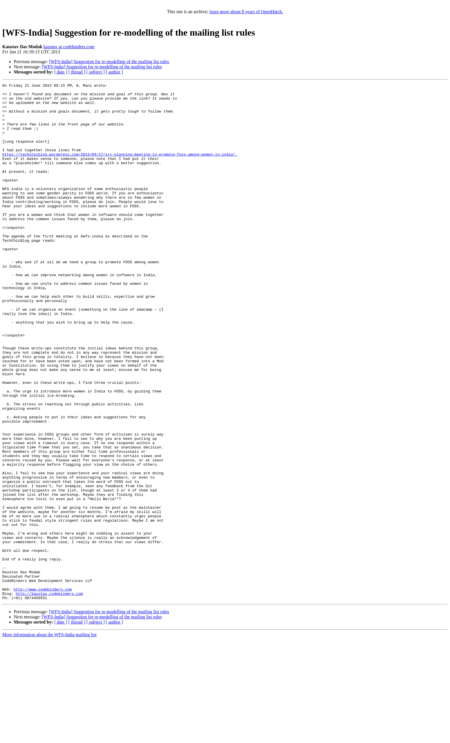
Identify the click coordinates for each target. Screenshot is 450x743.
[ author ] (114, 71)
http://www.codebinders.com (42, 690)
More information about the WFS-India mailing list (49, 738)
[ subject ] (95, 71)
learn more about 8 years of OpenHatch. (246, 11)
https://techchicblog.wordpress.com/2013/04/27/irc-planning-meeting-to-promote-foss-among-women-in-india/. (119, 168)
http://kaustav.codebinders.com (49, 696)
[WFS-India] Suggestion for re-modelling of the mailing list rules (109, 61)
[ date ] (60, 71)
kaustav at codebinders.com (69, 46)
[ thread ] (76, 71)
